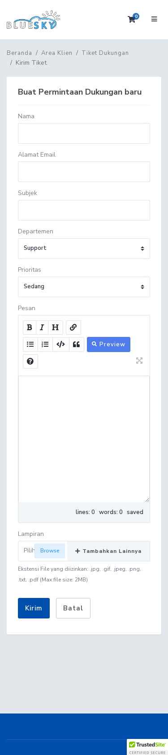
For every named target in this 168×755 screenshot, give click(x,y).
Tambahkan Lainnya (108, 551)
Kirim (34, 608)
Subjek (27, 193)
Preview (108, 344)
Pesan (26, 308)
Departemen (35, 231)
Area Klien (57, 53)
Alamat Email (37, 154)
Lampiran (31, 534)
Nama (26, 116)
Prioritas (29, 269)
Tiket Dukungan (105, 53)
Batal (73, 608)
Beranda (19, 53)
